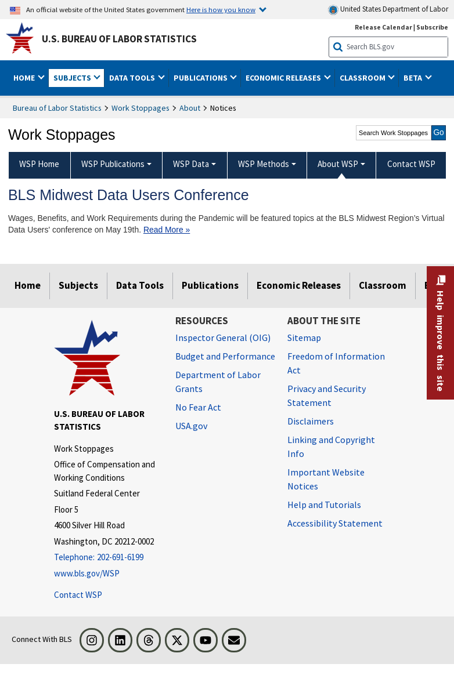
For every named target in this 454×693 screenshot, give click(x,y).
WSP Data (191, 163)
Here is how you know (220, 9)
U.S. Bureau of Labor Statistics (119, 38)
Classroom (382, 285)
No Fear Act (198, 407)
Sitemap (304, 337)
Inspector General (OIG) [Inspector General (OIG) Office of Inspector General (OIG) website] (223, 337)
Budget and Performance (225, 356)
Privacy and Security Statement (326, 395)
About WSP (338, 163)
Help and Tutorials (324, 504)
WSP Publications (113, 163)
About (189, 108)
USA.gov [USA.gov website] (191, 425)
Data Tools (140, 285)
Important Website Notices (326, 479)
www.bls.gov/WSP (87, 573)
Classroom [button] (363, 77)
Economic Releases (299, 285)
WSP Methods (263, 163)
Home (28, 285)
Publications (210, 285)
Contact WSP (78, 594)
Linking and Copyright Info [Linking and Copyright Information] (331, 446)
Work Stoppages (140, 108)
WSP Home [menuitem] (39, 163)
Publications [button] (201, 77)
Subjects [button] (73, 77)
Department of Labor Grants (218, 381)
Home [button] (25, 77)
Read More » (166, 229)
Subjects (78, 285)
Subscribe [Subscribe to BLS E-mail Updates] (432, 27)
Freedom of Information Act (336, 363)
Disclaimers (310, 421)
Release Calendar (383, 27)
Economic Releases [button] (284, 77)
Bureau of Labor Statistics (57, 108)
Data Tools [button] (133, 77)
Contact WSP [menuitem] (411, 163)
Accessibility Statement (335, 523)
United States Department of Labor (388, 9)
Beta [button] (413, 77)
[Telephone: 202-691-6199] (106, 557)
